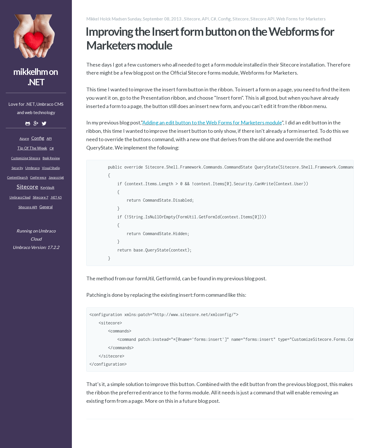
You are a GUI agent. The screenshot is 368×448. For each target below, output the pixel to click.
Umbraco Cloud (19, 197)
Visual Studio (51, 168)
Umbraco (32, 168)
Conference (38, 177)
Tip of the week (32, 148)
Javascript (56, 177)
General (46, 207)
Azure (24, 138)
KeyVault (47, 187)
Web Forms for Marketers (301, 18)
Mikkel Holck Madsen (106, 18)
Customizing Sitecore (25, 158)
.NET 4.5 (56, 197)
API (49, 138)
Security (17, 168)
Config (37, 138)
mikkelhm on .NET (35, 76)
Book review (51, 158)
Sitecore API (27, 207)
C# (51, 148)
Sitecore (27, 186)
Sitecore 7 (40, 197)
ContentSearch (17, 177)
